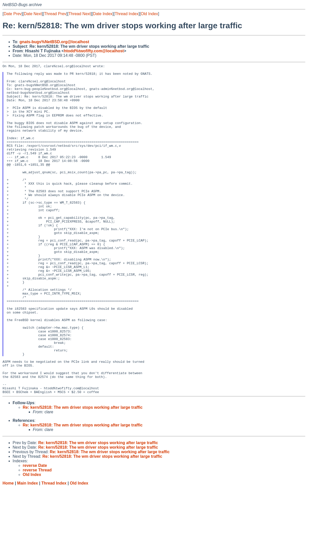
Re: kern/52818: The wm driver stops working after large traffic (83, 473)
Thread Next (79, 14)
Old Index (149, 14)
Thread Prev (55, 14)
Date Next (33, 14)
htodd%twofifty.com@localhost (94, 51)
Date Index (102, 14)
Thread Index (127, 14)
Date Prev (12, 14)
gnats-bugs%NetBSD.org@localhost (54, 42)
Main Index (27, 549)
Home (8, 549)
